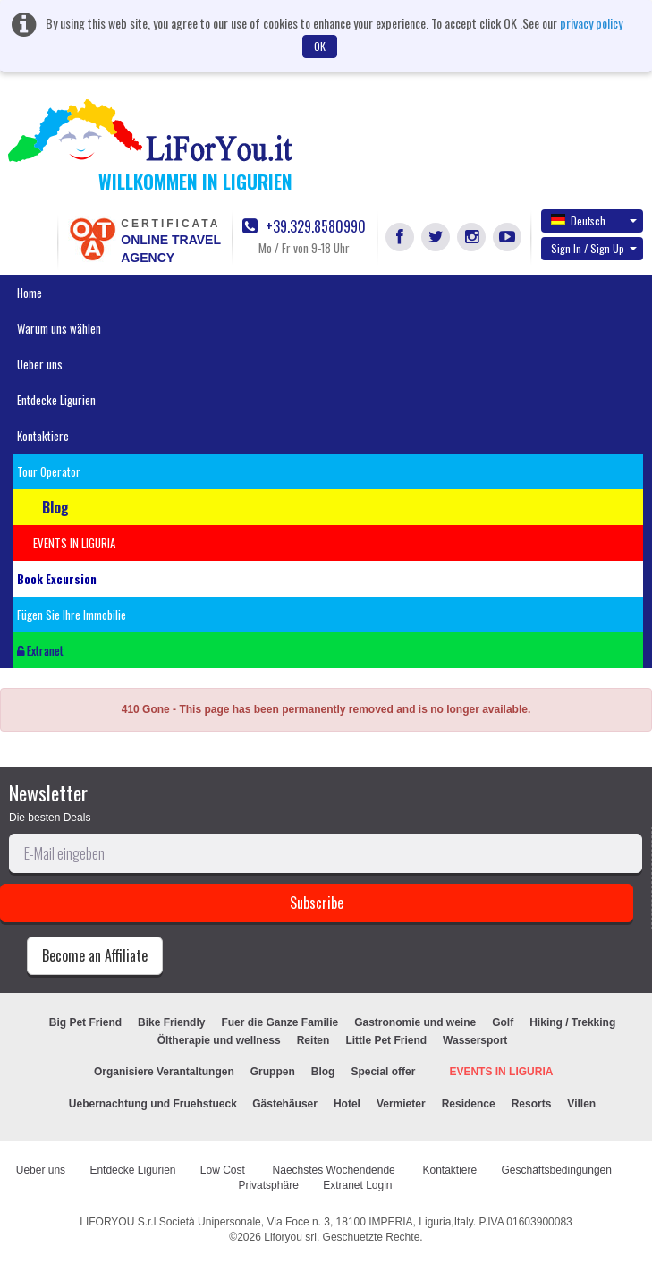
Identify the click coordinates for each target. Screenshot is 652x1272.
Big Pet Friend (85, 1022)
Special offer (383, 1071)
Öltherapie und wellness (219, 1040)
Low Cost (224, 1170)
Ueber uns (40, 364)
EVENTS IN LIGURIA (501, 1071)
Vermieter (401, 1104)
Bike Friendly (171, 1022)
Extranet (40, 650)
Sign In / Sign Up (594, 248)
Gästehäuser (285, 1104)
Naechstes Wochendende (336, 1170)
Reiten (313, 1040)
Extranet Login (357, 1185)
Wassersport (475, 1040)
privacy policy (591, 22)
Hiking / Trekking (572, 1022)
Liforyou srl (290, 1237)
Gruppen (272, 1071)
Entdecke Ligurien (56, 400)
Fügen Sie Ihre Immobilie (71, 614)
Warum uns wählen (59, 328)
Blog (323, 1071)
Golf (502, 1022)
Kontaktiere (43, 436)
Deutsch (594, 220)
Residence (468, 1104)
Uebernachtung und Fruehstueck (154, 1104)
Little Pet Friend (386, 1040)
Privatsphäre (268, 1185)
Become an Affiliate (95, 955)
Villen (581, 1104)
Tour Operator (48, 471)
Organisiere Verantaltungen (164, 1071)
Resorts (532, 1104)
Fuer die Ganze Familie (279, 1022)
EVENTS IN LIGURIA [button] (74, 543)
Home (29, 292)
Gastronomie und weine (415, 1022)
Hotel (347, 1104)
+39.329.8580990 (304, 226)
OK (320, 46)
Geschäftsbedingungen (558, 1170)
